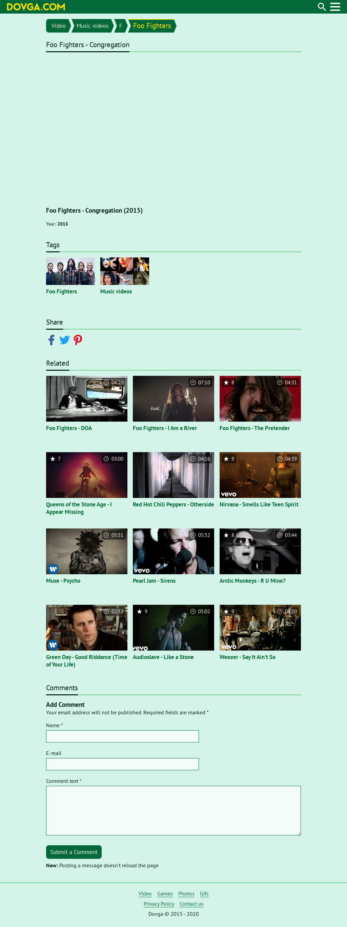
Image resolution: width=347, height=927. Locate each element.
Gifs (204, 893)
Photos (186, 893)
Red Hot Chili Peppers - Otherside (173, 504)
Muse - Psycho (63, 580)
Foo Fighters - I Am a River (165, 428)
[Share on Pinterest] (79, 339)
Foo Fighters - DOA (69, 428)
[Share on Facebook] (52, 339)
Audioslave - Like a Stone (163, 657)
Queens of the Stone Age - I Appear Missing (79, 508)
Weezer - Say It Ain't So (247, 657)
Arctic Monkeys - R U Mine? (253, 580)
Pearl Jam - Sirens (154, 580)
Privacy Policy (159, 903)
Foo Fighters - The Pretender (255, 428)
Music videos (92, 26)
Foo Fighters (152, 25)
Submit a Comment (74, 852)
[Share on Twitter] (66, 339)
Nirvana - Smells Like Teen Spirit (259, 504)
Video (59, 26)
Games (165, 893)
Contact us (192, 903)
